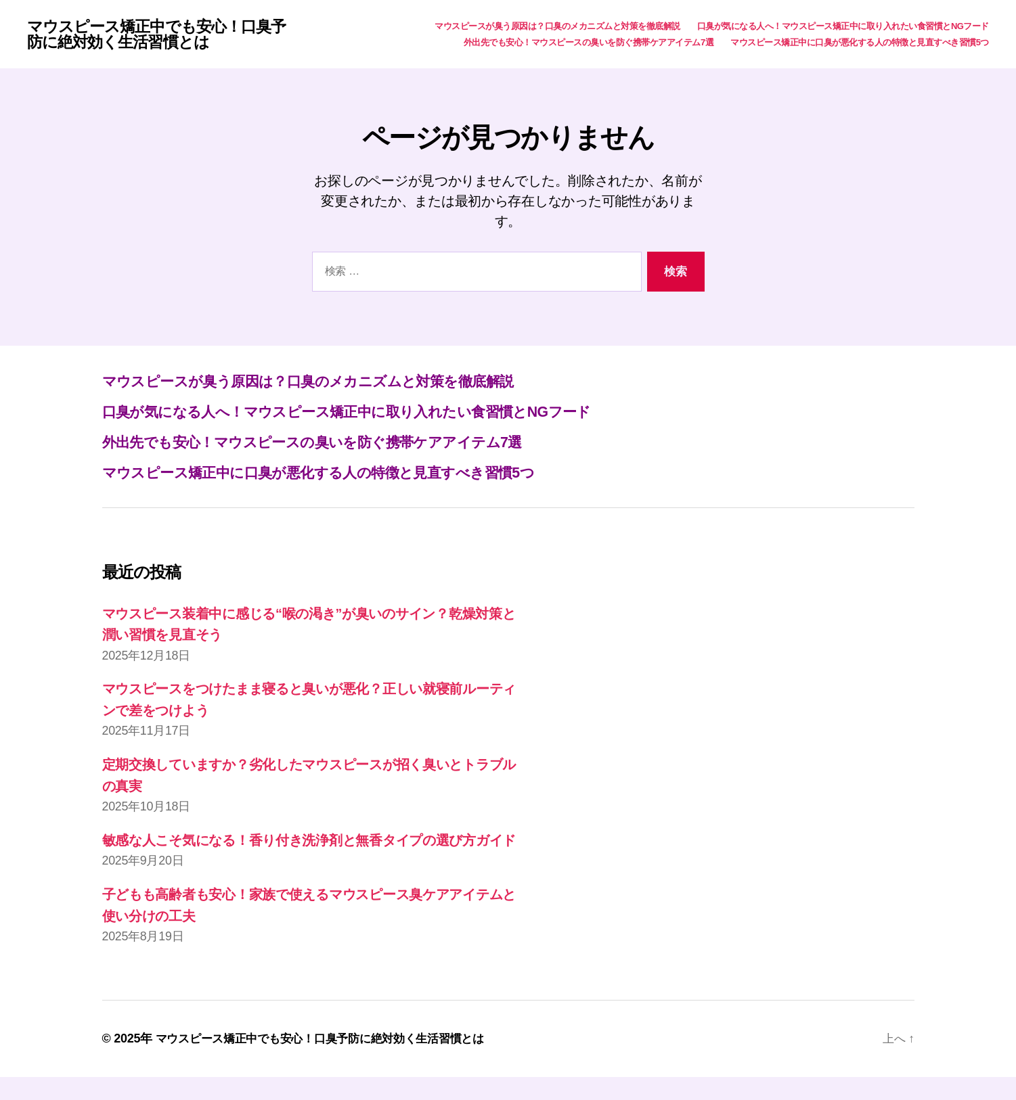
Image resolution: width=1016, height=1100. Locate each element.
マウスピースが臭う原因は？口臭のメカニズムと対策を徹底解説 (557, 27)
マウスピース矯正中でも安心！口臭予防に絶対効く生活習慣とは (161, 35)
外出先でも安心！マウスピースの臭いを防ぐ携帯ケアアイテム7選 (588, 43)
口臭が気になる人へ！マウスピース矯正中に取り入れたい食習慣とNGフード (843, 27)
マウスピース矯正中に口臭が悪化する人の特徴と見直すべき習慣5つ (859, 43)
